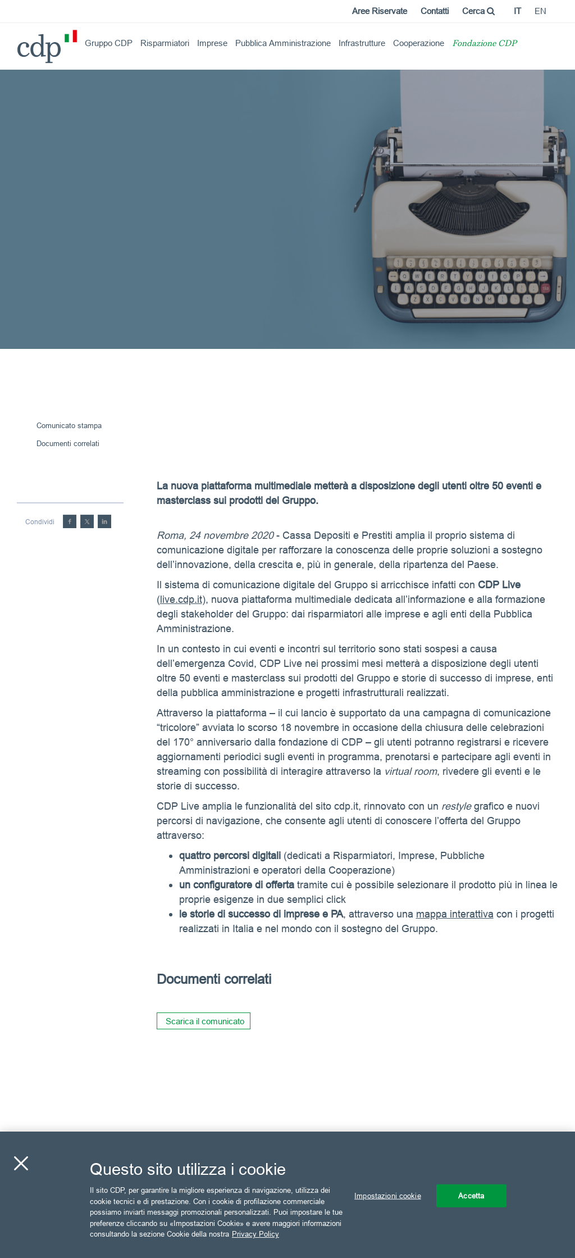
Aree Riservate (379, 11)
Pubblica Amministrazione (283, 43)
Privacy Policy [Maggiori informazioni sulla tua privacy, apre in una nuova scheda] (255, 1233)
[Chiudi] (20, 1163)
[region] (287, 1195)
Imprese (212, 43)
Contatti (435, 11)
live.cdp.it (181, 599)
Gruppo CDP (109, 43)
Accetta (471, 1195)
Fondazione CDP (484, 44)
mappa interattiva (455, 914)
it (517, 11)
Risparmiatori (164, 43)
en (540, 11)
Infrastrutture (362, 43)
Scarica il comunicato (205, 1021)
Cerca (478, 11)
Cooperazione (418, 43)
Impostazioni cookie (387, 1195)
